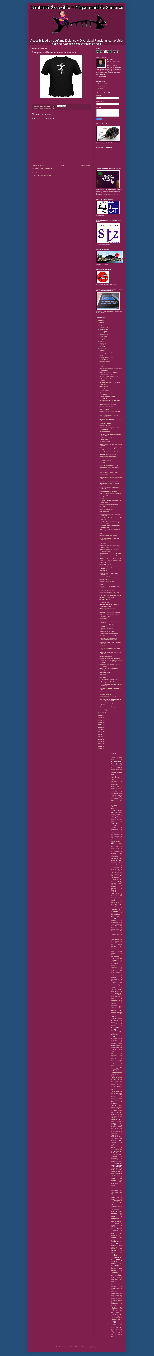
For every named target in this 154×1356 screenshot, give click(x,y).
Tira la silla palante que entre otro (108, 465)
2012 (99, 741)
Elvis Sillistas (102, 618)
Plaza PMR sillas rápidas (106, 507)
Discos (112, 906)
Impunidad (115, 1027)
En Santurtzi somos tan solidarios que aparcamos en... (109, 546)
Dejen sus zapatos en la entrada (108, 491)
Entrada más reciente (38, 165)
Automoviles (113, 803)
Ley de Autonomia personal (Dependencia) (116, 1072)
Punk (100, 533)
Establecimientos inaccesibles (116, 956)
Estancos (113, 965)
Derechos (114, 897)
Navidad (119, 1112)
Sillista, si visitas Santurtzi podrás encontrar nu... (108, 573)
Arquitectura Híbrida (104, 577)
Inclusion (115, 1034)
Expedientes (114, 970)
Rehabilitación (114, 1220)
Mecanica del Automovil (116, 1098)
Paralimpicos (115, 1135)
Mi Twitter (100, 88)
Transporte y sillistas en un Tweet (108, 452)
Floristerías (113, 979)
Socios (118, 1277)
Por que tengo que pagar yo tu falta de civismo (116, 1175)
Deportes (113, 888)
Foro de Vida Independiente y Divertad (116, 980)
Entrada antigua (85, 165)
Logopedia (119, 1084)
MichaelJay (78, 1347)
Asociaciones (114, 798)
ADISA (112, 779)
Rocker (101, 584)
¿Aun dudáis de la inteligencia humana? (110, 595)
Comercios (114, 855)
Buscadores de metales (105, 656)
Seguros (112, 1239)
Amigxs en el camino (115, 782)
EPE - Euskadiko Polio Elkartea (42, 175)
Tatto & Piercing (114, 1295)
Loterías (118, 1089)
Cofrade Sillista (103, 386)
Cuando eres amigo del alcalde (107, 404)
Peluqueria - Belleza (116, 1144)
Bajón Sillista (102, 463)
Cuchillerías (116, 874)
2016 (99, 732)
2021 (99, 720)
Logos (114, 1086)
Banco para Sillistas (104, 672)
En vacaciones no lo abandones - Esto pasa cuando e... (109, 412)
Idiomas (120, 1018)
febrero (102, 710)
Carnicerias (113, 831)
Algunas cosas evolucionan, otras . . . (109, 707)
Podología (113, 1168)
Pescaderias (114, 1156)
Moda (112, 1107)
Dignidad (114, 904)
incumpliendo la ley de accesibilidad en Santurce (116, 1040)
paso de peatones (116, 1139)
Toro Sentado (103, 571)
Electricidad (113, 927)
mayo (101, 344)
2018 (99, 727)
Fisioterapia (113, 977)
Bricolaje (113, 817)
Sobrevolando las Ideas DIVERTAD (109, 593)
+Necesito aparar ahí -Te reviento (108, 633)
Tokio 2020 (118, 1310)
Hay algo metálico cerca (106, 496)
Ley (118, 1065)
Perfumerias (116, 1145)
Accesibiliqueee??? (104, 442)
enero (101, 712)
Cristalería (120, 872)
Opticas (113, 1130)
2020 (99, 722)
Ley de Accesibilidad (116, 1068)
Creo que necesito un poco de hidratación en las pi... (107, 609)
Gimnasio (115, 986)
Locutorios (113, 1084)
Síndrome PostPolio (114, 1262)
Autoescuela (113, 802)
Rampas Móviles (116, 1199)
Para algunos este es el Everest (108, 535)
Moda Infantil (119, 1107)
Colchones (119, 850)
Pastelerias (113, 1142)
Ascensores (114, 791)
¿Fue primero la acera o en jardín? (108, 556)
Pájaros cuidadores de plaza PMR (108, 504)
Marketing (113, 1096)
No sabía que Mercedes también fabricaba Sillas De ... (108, 459)
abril (101, 346)
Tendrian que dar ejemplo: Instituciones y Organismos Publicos (116, 1304)
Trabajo (117, 1312)
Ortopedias (119, 1130)
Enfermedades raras (116, 939)
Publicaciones (114, 1190)
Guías (112, 989)
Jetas (120, 1050)
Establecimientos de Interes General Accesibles (116, 951)
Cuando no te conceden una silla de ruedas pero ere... (109, 605)
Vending (112, 1325)
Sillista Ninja (102, 350)
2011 (99, 744)
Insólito (112, 1047)
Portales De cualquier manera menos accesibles (116, 1180)
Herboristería (113, 1003)
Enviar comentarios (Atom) (47, 168)
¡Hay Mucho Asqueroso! (106, 629)
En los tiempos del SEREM (106, 582)
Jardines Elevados (104, 409)
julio (101, 339)
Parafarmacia (114, 1133)
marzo (102, 348)
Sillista (101, 355)
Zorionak (120, 1334)
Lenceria (113, 1065)
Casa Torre (116, 837)
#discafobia (113, 756)
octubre (102, 332)
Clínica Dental (115, 848)
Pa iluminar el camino (105, 425)
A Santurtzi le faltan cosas (116, 757)
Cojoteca (113, 850)
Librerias (117, 1076)
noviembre (103, 329)
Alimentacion (114, 781)
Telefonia (113, 1298)
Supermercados (115, 1288)
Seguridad (113, 1237)
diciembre (102, 327)
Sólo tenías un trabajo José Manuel (109, 467)
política (117, 1170)
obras (112, 1125)
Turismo (113, 1316)
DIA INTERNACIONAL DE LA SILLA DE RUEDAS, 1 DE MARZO (110, 699)
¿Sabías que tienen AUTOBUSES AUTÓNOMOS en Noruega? (108, 639)
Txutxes (118, 1317)
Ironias (119, 1047)
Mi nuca (101, 498)
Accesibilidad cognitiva (116, 765)
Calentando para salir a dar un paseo (109, 612)
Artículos (118, 790)
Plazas (120, 1161)
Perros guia (116, 1147)
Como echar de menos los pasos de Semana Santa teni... (109, 389)
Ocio (120, 1126)
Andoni (111, 59)
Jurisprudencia (114, 1057)
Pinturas (112, 1160)
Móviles (114, 1108)
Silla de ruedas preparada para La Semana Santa (108, 416)
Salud (120, 1226)
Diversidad (114, 912)
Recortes (114, 1211)
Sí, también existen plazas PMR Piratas (110, 553)
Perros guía (118, 1149)
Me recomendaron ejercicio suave (108, 679)
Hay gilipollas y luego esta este (107, 456)
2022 (99, 717)
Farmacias (113, 974)
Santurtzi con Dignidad (104, 84)
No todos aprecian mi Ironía (106, 353)
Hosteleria (113, 1010)
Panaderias (117, 1131)
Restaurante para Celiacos (106, 597)
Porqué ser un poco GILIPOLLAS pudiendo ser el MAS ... (108, 373)
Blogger (96, 1347)
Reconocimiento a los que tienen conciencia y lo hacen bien (116, 1208)
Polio (120, 1168)
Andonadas (114, 784)
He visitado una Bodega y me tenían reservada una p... (109, 550)
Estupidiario (113, 967)
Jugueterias (113, 1055)
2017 (99, 729)
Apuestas (113, 788)
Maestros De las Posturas (106, 590)
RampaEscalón (115, 1197)
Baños (120, 810)
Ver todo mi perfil (101, 76)
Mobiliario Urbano (114, 1104)
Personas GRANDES (114, 1153)
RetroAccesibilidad (116, 1221)
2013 (99, 739)
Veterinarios (119, 1325)
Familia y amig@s (115, 972)
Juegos (112, 1053)
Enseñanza (119, 942)
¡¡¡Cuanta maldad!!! (104, 431)
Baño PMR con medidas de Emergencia (110, 493)
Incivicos (113, 1032)
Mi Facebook (101, 86)
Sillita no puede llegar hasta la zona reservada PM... (109, 615)
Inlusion (120, 1043)
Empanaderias (114, 932)
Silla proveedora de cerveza (107, 475)
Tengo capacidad (116, 1309)
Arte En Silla (102, 646)
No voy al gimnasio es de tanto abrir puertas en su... (109, 538)
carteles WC (118, 836)
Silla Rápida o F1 (104, 511)
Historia (113, 1007)
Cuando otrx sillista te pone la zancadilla (110, 558)
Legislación (113, 1063)
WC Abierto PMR (104, 602)
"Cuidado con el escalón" (106, 407)
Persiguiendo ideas (104, 364)
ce (111, 839)
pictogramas (114, 1158)
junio (101, 341)
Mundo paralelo (117, 1110)
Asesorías (113, 793)
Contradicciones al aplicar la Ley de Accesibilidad (116, 869)
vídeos (112, 1329)
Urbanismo (115, 1320)
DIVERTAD (113, 920)
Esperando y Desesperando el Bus (108, 481)
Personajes (116, 1151)
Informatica (113, 1043)
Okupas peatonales (104, 579)
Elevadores (114, 931)
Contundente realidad (105, 423)
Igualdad (116, 1020)
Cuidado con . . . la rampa (106, 631)
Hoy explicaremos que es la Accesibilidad (106, 358)
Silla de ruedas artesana (106, 470)
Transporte (114, 1314)
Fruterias (120, 984)
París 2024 (118, 1137)
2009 (99, 748)
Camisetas (40, 108)
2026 (99, 320)
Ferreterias (113, 975)
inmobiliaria (117, 1045)
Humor (114, 1016)
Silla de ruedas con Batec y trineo (108, 472)
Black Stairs (102, 675)
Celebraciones (47, 108)
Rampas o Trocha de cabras (116, 1202)
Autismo (113, 800)
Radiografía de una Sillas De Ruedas (109, 658)
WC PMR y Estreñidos (105, 600)
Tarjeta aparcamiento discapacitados (115, 1291)
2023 (99, 715)
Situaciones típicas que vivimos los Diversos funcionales (116, 1270)
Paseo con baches (104, 361)
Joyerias (117, 1051)
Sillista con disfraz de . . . (106, 694)
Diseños (112, 907)
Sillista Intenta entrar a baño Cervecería (110, 636)
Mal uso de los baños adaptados (116, 1093)
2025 (99, 322)
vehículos (113, 1324)
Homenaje (118, 1008)
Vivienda (120, 1329)
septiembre (103, 334)
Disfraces (114, 909)
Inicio (62, 165)
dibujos (113, 900)
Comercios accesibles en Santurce (116, 858)
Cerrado (120, 845)
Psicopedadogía (114, 1188)
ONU (116, 1128)
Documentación (114, 922)
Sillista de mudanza (104, 692)
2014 (99, 736)
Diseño (118, 906)
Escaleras (116, 948)
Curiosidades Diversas (115, 878)
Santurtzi (114, 1235)
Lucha (53, 108)
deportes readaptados (115, 891)
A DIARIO (102, 366)
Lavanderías (113, 1058)
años (117, 786)
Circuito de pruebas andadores (107, 454)
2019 (99, 725)
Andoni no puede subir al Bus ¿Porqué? (110, 682)
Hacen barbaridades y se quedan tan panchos (116, 992)
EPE (121, 946)
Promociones (113, 1187)
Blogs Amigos (115, 816)
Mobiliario (113, 1101)
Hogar (112, 1008)
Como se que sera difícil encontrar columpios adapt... (108, 669)
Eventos (113, 969)
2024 (99, 325)
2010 (99, 746)
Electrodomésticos (115, 929)
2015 (99, 734)
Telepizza (120, 1298)
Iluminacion (113, 1025)
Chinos (117, 846)
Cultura (113, 876)
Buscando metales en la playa (107, 697)
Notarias (112, 1121)
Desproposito (114, 899)
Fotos (112, 984)
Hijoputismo (113, 1005)
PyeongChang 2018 (116, 1192)
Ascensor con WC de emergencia (108, 376)
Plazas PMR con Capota (106, 564)
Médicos (116, 1100)
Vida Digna (116, 1327)
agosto (102, 336)
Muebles (120, 1108)
